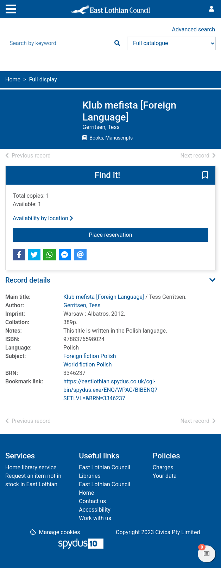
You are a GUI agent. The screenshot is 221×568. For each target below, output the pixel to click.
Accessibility (94, 509)
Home (12, 79)
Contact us (92, 501)
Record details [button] (27, 280)
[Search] (117, 43)
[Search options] (171, 43)
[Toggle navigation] (11, 8)
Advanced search (193, 29)
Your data (165, 476)
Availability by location (43, 218)
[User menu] (211, 9)
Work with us (95, 518)
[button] (205, 175)
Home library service (31, 467)
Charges (163, 467)
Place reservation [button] (149, 234)
